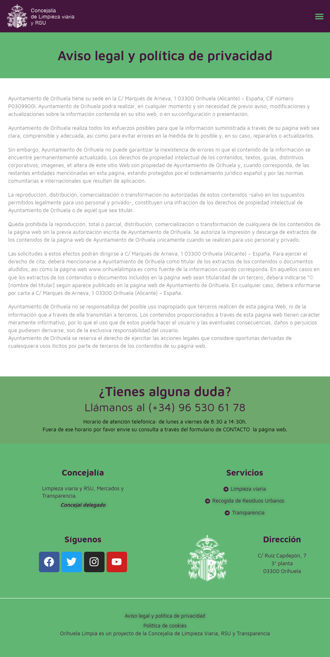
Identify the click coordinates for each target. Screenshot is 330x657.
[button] (319, 16)
